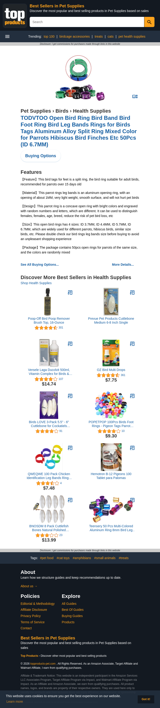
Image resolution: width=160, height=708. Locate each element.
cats (111, 36)
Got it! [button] (146, 699)
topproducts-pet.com (42, 663)
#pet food (46, 558)
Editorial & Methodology (38, 604)
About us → (29, 586)
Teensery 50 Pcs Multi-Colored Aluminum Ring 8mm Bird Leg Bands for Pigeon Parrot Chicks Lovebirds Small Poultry (111, 528)
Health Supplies (92, 111)
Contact (26, 628)
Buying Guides (72, 616)
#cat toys (63, 558)
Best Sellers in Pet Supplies (57, 6)
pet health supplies (132, 36)
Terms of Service (33, 622)
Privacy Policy (31, 616)
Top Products (30, 655)
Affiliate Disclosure (34, 610)
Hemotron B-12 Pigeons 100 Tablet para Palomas (111, 476)
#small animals (105, 558)
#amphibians (82, 558)
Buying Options (40, 156)
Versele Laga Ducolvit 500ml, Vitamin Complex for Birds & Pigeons (49, 372)
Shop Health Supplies (36, 283)
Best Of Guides (73, 610)
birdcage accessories (74, 36)
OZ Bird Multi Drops (111, 370)
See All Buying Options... (40, 264)
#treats (124, 558)
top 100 (49, 36)
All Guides (69, 604)
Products (68, 622)
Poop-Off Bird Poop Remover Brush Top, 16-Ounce (49, 320)
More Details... (123, 264)
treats (99, 36)
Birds (61, 111)
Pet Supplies (36, 111)
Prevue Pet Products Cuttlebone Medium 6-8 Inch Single (111, 320)
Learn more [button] (14, 701)
